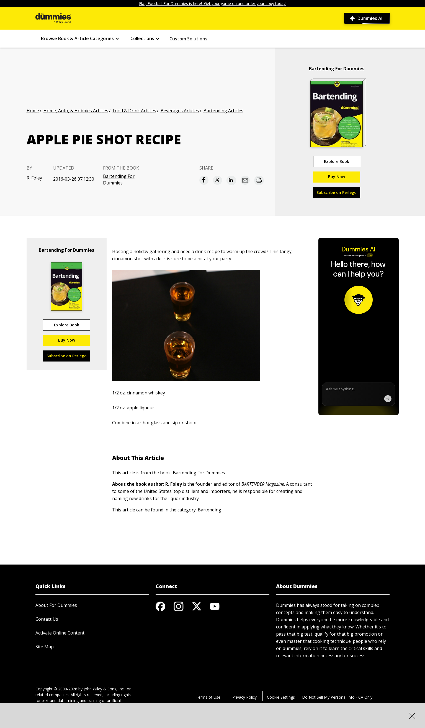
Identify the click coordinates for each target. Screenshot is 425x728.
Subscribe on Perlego (336, 192)
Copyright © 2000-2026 (56, 688)
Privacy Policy (244, 697)
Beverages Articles (180, 110)
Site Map (44, 647)
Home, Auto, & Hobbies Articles (75, 110)
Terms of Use (208, 697)
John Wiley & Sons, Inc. (104, 688)
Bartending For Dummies (119, 179)
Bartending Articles (223, 110)
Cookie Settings (281, 697)
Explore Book (336, 161)
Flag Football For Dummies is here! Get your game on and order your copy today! (212, 3)
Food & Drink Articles (134, 110)
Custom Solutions (188, 39)
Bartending (209, 510)
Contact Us (46, 619)
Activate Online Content (59, 633)
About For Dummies (56, 605)
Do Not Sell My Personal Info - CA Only (337, 697)
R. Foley (34, 178)
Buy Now (336, 176)
